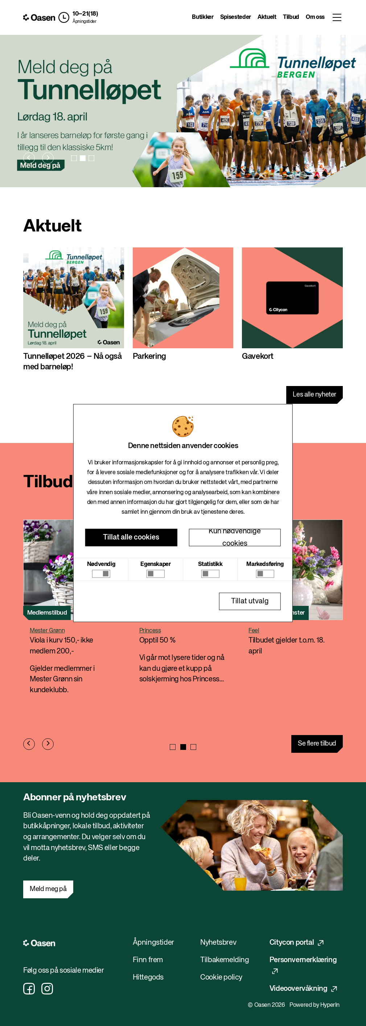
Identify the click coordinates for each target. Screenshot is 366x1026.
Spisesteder (235, 17)
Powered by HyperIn (314, 1005)
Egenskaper (155, 564)
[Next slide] (48, 158)
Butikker (202, 17)
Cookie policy (221, 977)
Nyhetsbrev (218, 943)
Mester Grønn (47, 631)
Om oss (315, 17)
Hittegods (148, 977)
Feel (253, 631)
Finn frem (148, 960)
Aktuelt (267, 17)
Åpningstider (84, 22)
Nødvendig (101, 564)
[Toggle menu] (337, 17)
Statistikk (210, 564)
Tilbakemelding (224, 960)
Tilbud (291, 17)
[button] (78, 17)
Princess (150, 631)
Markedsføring (264, 564)
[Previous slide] (29, 158)
